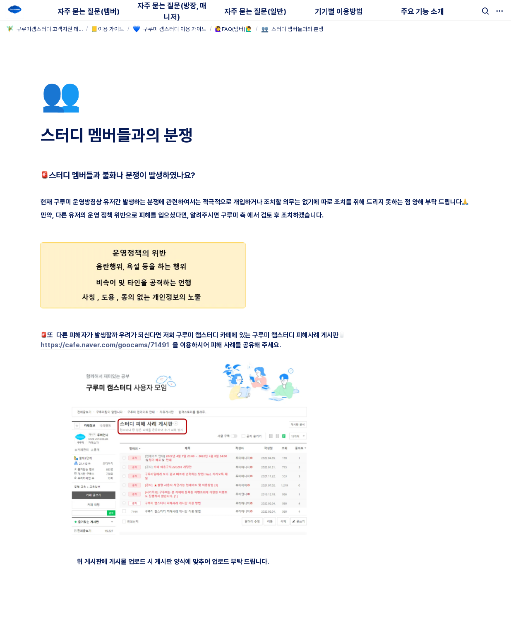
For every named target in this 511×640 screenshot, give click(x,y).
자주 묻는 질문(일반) (255, 11)
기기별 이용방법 (339, 11)
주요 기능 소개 (422, 11)
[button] (485, 11)
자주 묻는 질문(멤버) (89, 11)
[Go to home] (15, 10)
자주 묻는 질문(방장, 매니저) (171, 11)
